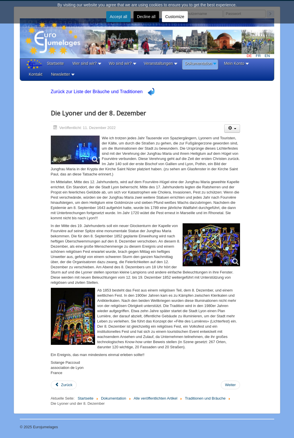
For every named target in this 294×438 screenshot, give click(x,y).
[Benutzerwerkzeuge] (232, 128)
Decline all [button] (146, 16)
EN (267, 56)
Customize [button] (174, 16)
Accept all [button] (118, 16)
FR (259, 56)
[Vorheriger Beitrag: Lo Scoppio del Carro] (64, 385)
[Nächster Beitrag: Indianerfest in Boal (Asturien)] (230, 385)
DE (250, 56)
